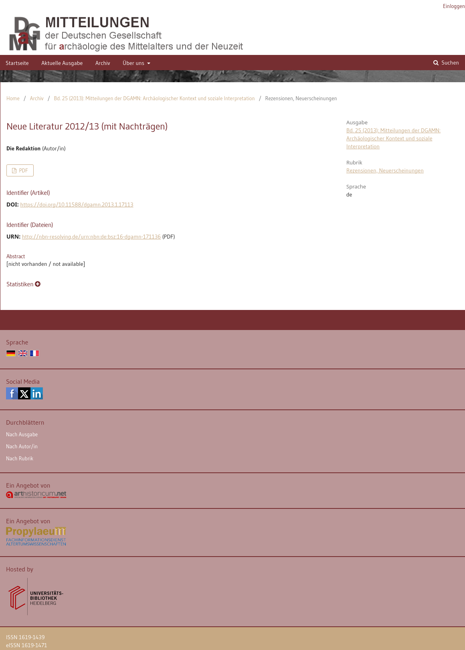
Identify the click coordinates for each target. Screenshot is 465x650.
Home (13, 98)
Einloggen (454, 6)
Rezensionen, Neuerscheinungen (385, 170)
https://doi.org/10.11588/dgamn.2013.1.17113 (76, 204)
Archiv (102, 63)
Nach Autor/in (22, 446)
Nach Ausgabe (22, 434)
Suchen (449, 62)
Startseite (17, 63)
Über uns (134, 63)
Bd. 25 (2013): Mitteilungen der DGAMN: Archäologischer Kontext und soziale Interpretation (154, 98)
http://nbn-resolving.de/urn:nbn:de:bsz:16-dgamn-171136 (91, 236)
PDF (23, 170)
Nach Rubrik (19, 458)
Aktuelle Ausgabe (62, 63)
